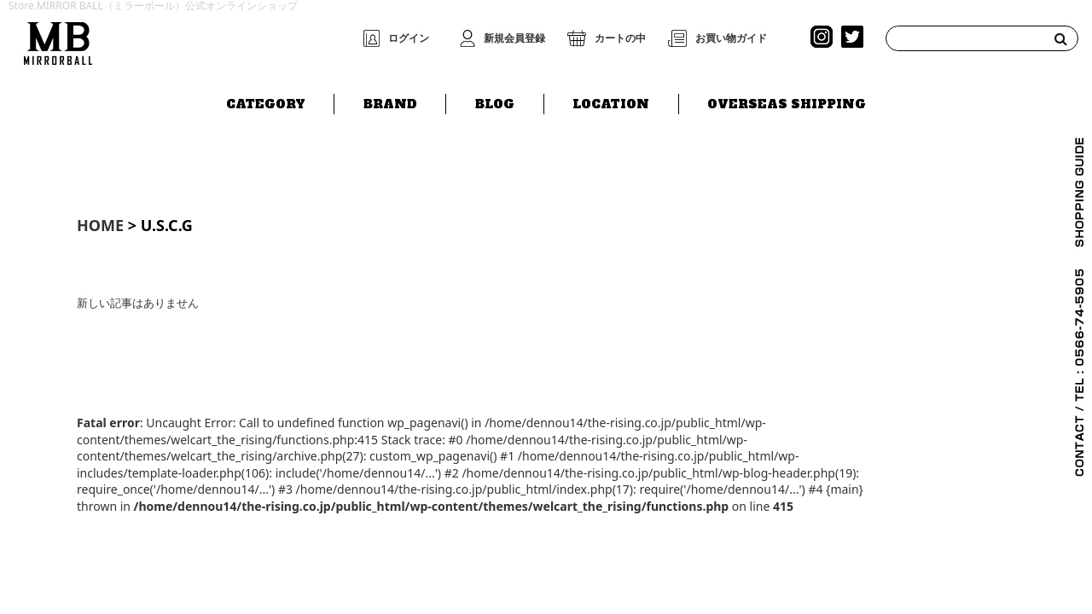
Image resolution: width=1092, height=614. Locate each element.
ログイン (408, 38)
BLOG (494, 100)
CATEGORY (265, 100)
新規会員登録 (514, 38)
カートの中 (620, 38)
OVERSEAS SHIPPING (786, 100)
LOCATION (610, 100)
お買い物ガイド (731, 38)
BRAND (390, 100)
